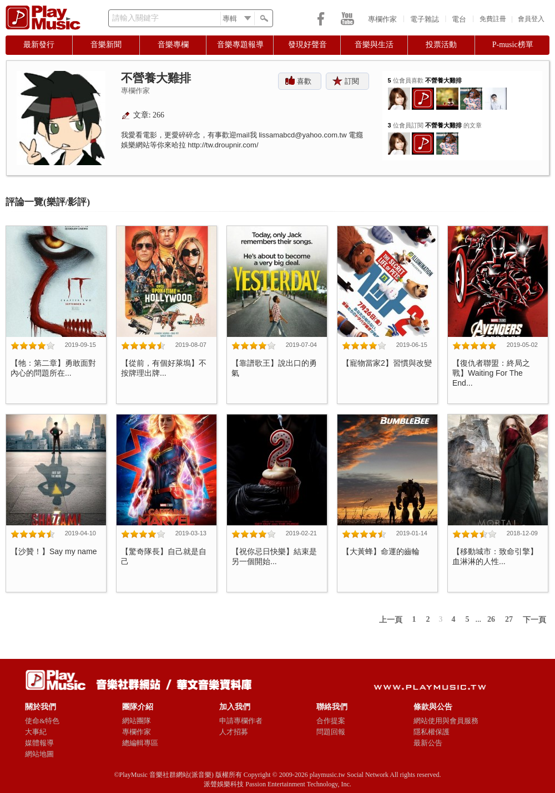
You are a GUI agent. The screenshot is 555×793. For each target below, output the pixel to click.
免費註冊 (493, 19)
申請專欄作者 (241, 721)
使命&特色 (42, 721)
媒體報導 (39, 743)
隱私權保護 (431, 732)
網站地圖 (39, 754)
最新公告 (427, 743)
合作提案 (330, 721)
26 (491, 619)
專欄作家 (382, 19)
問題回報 (330, 732)
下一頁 (534, 620)
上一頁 (390, 620)
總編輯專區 (140, 743)
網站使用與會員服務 (445, 721)
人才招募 (233, 732)
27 (509, 619)
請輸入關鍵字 (135, 18)
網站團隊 (136, 721)
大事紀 (36, 732)
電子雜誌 (424, 19)
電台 (459, 19)
